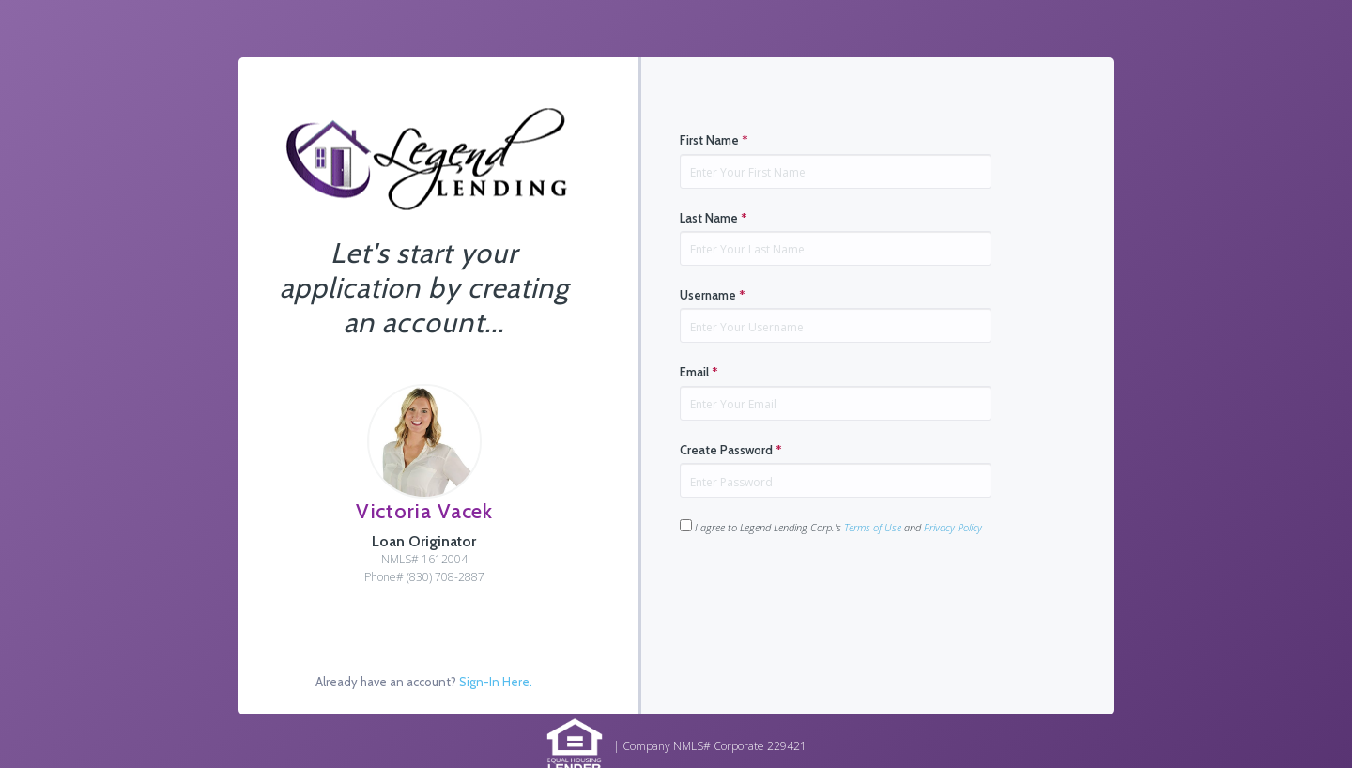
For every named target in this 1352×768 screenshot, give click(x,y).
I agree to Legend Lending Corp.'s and (831, 526)
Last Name (713, 217)
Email (699, 371)
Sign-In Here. (495, 681)
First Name (714, 139)
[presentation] (822, 595)
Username (712, 294)
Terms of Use (872, 527)
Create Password (731, 449)
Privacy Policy (953, 527)
